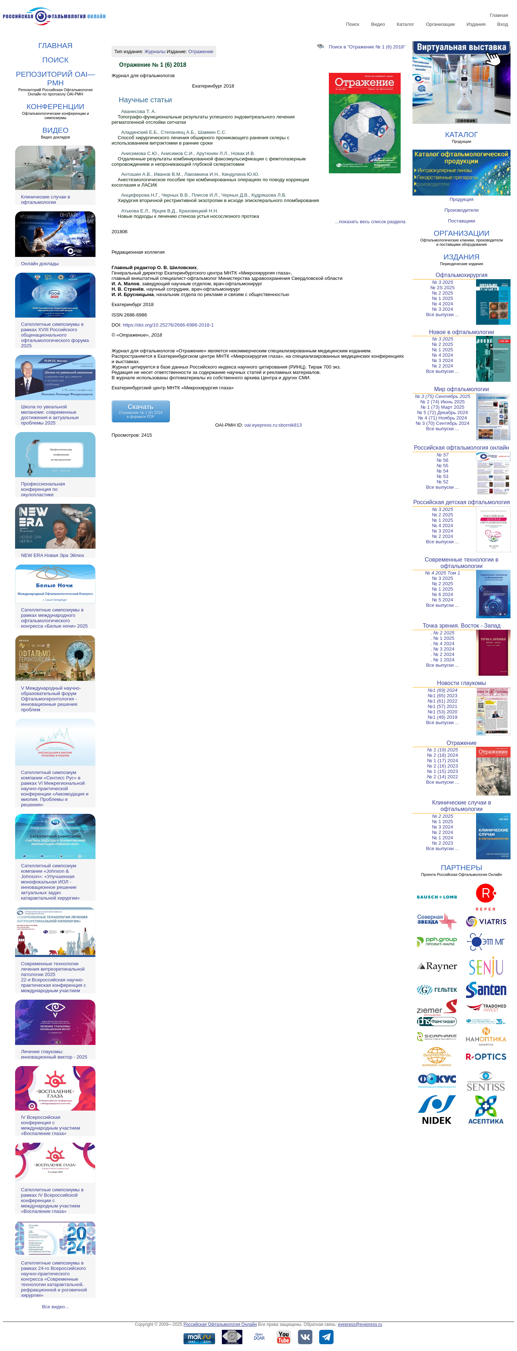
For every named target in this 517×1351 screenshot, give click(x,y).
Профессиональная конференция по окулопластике (43, 489)
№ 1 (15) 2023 (442, 771)
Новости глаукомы (461, 683)
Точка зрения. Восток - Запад (461, 626)
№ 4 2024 (442, 303)
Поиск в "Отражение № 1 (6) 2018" (361, 47)
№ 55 (442, 465)
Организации (440, 24)
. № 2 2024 (443, 654)
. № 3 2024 (443, 649)
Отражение (200, 51)
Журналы (154, 51)
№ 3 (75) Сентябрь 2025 (442, 396)
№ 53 (442, 476)
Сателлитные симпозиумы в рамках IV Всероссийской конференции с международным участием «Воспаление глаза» (52, 1200)
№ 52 (442, 481)
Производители (461, 210)
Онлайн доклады (40, 263)
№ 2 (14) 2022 (442, 776)
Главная (499, 15)
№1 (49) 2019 (442, 717)
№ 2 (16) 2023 (442, 766)
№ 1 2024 (442, 837)
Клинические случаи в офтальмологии (45, 199)
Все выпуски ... (442, 314)
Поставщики (461, 221)
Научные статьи (145, 100)
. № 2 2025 (442, 632)
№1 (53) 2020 (442, 711)
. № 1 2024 (443, 659)
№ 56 (442, 460)
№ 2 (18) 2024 (442, 755)
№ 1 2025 (442, 298)
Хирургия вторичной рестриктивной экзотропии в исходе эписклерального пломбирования (218, 200)
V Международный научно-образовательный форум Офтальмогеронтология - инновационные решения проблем (51, 698)
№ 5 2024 (442, 599)
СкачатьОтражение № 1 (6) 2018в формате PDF (141, 411)
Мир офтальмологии (461, 389)
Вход (502, 24)
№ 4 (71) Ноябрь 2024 (442, 418)
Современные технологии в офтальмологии (461, 563)
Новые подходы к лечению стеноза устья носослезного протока (188, 216)
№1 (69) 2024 (442, 690)
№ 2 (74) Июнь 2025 (442, 401)
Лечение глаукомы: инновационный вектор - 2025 (54, 1054)
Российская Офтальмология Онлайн (220, 1324)
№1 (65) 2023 (442, 695)
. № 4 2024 (443, 643)
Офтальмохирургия (462, 275)
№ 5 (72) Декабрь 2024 (442, 412)
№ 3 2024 (442, 309)
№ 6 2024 (442, 594)
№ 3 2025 (442, 282)
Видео (378, 24)
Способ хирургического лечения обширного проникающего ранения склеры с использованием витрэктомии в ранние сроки (200, 140)
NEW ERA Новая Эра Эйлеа (52, 555)
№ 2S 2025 (442, 287)
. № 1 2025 (443, 638)
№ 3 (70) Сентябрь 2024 (443, 423)
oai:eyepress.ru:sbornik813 (273, 425)
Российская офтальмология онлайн (461, 448)
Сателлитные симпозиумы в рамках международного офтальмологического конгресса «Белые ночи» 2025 (54, 618)
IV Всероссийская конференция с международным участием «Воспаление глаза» (50, 1125)
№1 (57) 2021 (442, 706)
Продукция (462, 199)
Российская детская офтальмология (461, 502)
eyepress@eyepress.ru (360, 1324)
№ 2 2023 (442, 843)
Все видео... (55, 1306)
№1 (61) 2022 (442, 701)
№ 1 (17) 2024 (442, 760)
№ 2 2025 (442, 293)
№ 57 (442, 455)
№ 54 (442, 471)
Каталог (405, 24)
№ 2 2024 (442, 366)
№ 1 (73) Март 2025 (443, 407)
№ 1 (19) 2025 (442, 749)
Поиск (352, 24)
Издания (476, 24)
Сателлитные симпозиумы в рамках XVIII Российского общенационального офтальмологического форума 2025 (55, 335)
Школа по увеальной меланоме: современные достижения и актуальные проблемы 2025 (50, 415)
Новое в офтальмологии (461, 332)
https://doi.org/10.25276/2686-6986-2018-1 (168, 325)
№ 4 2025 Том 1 (442, 573)
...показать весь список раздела (370, 221)
